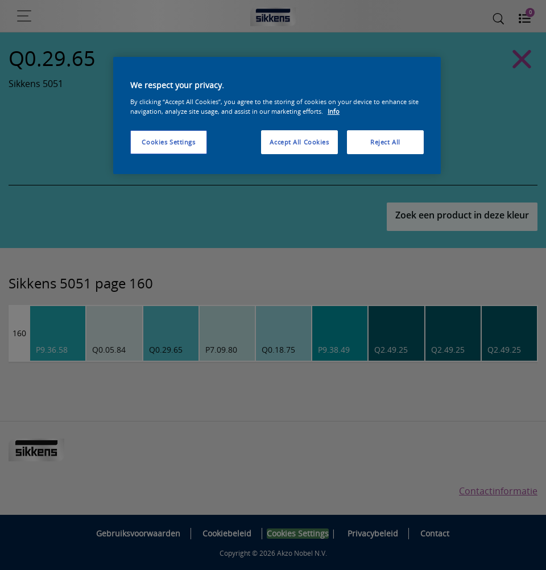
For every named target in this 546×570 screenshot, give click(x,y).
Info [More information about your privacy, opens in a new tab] (334, 111)
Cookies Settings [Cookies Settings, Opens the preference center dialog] (168, 142)
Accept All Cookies (299, 142)
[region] (277, 115)
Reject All (385, 142)
